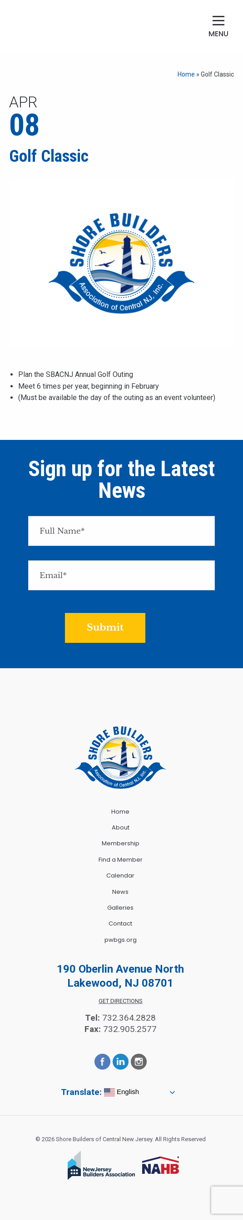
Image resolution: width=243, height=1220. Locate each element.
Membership (120, 843)
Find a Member (121, 859)
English (121, 1092)
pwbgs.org (120, 939)
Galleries (120, 907)
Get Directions (121, 1001)
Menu (218, 34)
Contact (120, 923)
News (120, 891)
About (120, 827)
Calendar (120, 875)
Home (186, 74)
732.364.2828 (129, 1018)
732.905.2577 (130, 1029)
